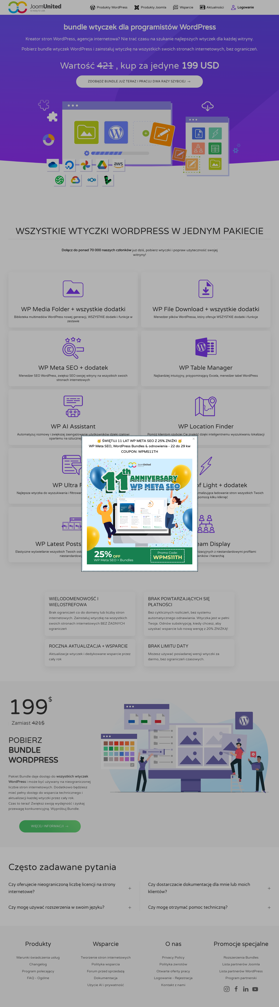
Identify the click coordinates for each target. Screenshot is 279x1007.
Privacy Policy (173, 957)
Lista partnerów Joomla (241, 964)
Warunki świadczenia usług (38, 957)
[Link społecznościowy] (227, 989)
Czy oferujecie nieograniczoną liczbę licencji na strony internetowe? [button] (69, 888)
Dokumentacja (105, 978)
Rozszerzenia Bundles (241, 957)
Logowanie (242, 7)
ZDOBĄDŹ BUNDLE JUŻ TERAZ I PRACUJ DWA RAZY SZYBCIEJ (139, 81)
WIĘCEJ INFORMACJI (50, 836)
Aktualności (212, 7)
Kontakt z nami (173, 985)
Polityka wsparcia (106, 964)
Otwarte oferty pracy (173, 971)
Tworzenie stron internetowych (106, 957)
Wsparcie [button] (183, 7)
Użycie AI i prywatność (105, 985)
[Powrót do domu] (34, 7)
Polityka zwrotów (173, 964)
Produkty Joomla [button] (150, 7)
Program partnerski (241, 978)
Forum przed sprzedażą (105, 971)
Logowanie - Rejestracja (173, 978)
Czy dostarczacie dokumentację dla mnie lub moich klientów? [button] (209, 888)
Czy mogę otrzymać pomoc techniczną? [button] (209, 907)
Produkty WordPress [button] (108, 7)
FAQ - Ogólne (38, 978)
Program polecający (38, 971)
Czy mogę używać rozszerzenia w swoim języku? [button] (69, 907)
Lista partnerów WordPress (241, 971)
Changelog (38, 964)
